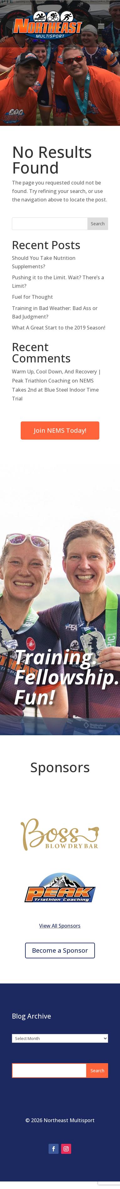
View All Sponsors (60, 925)
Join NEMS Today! (60, 430)
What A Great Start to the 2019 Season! (58, 327)
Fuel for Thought (32, 296)
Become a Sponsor (60, 950)
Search (98, 224)
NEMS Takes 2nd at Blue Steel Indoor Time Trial (55, 389)
